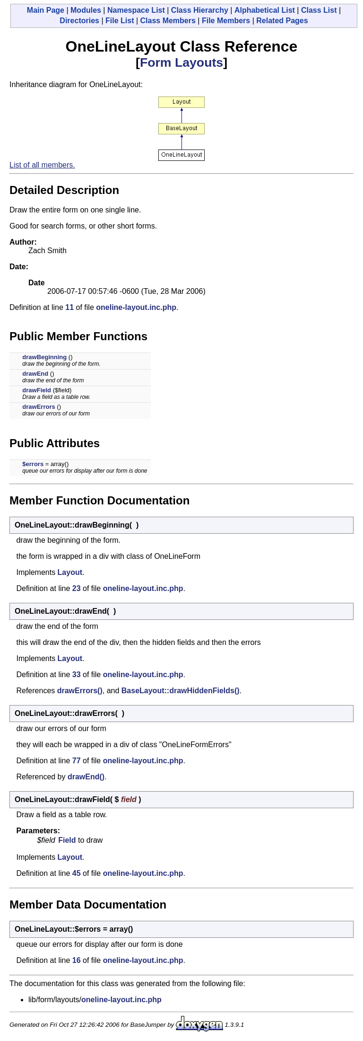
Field (67, 840)
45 (76, 873)
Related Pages (282, 21)
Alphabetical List (264, 10)
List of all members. (42, 165)
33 (76, 674)
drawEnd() (86, 777)
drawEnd (35, 373)
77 (76, 761)
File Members (226, 21)
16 (76, 960)
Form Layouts (181, 62)
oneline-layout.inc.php (136, 307)
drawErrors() (80, 691)
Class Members (168, 21)
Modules (85, 10)
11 (69, 307)
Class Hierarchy (199, 10)
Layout (70, 572)
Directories (79, 21)
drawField (36, 390)
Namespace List (136, 10)
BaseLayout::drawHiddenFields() (180, 691)
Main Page (45, 10)
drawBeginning (44, 357)
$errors (32, 464)
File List (119, 21)
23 (76, 588)
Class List (319, 10)
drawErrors (38, 406)
